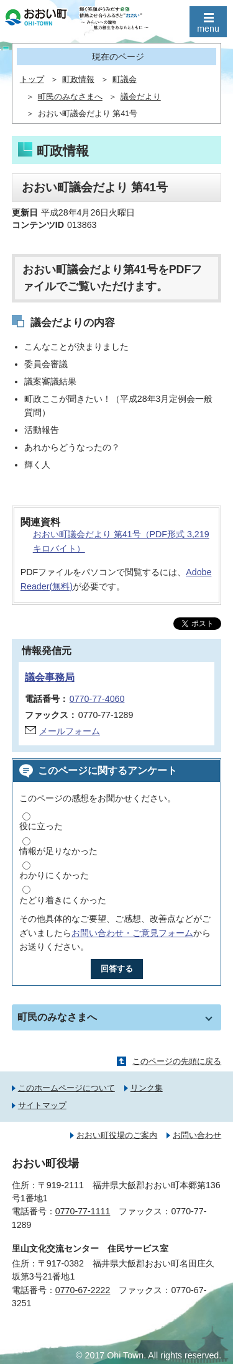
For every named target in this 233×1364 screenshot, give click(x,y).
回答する (117, 968)
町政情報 (78, 79)
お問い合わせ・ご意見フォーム (132, 933)
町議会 (124, 79)
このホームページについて (66, 1088)
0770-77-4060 (97, 699)
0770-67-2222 (83, 1290)
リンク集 (146, 1088)
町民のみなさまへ (70, 97)
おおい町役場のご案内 (116, 1135)
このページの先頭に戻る (176, 1061)
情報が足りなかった (58, 851)
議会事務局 (50, 677)
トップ (32, 79)
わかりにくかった (54, 875)
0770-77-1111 (83, 1211)
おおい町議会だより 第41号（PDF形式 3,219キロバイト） (121, 541)
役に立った (41, 826)
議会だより (141, 97)
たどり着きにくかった (62, 900)
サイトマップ (42, 1105)
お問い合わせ (197, 1135)
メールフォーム (69, 731)
